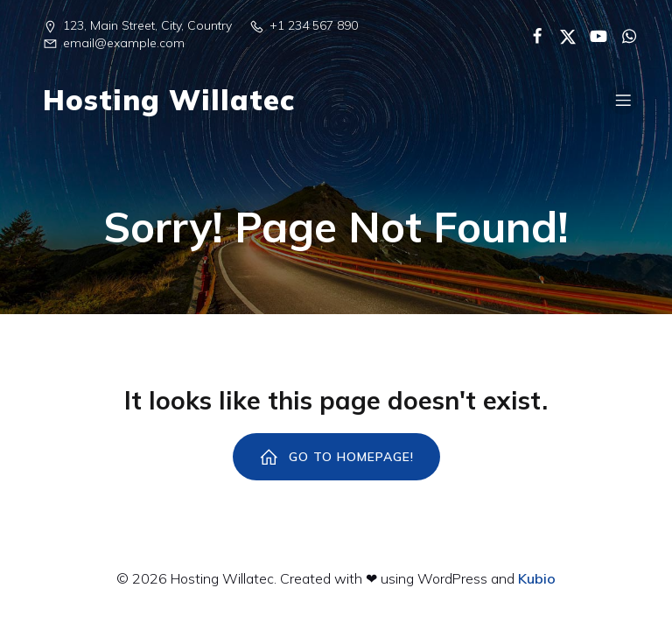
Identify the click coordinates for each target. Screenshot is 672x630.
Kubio (537, 578)
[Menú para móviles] (623, 100)
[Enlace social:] (530, 35)
